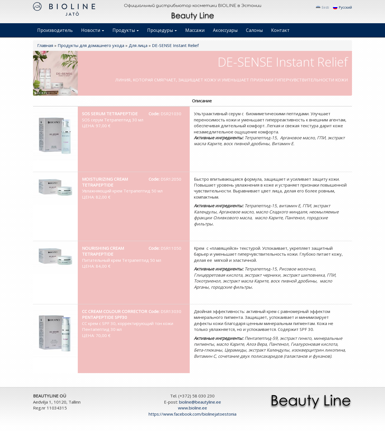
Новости (92, 30)
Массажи (195, 30)
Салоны (254, 30)
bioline (200, 402)
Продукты (125, 30)
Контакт (280, 30)
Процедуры (162, 30)
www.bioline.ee (192, 408)
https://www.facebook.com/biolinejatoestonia (192, 414)
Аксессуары (225, 30)
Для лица (138, 45)
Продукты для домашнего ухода (91, 45)
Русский (342, 7)
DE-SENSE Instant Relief (175, 45)
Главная (45, 45)
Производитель (55, 30)
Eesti (322, 7)
